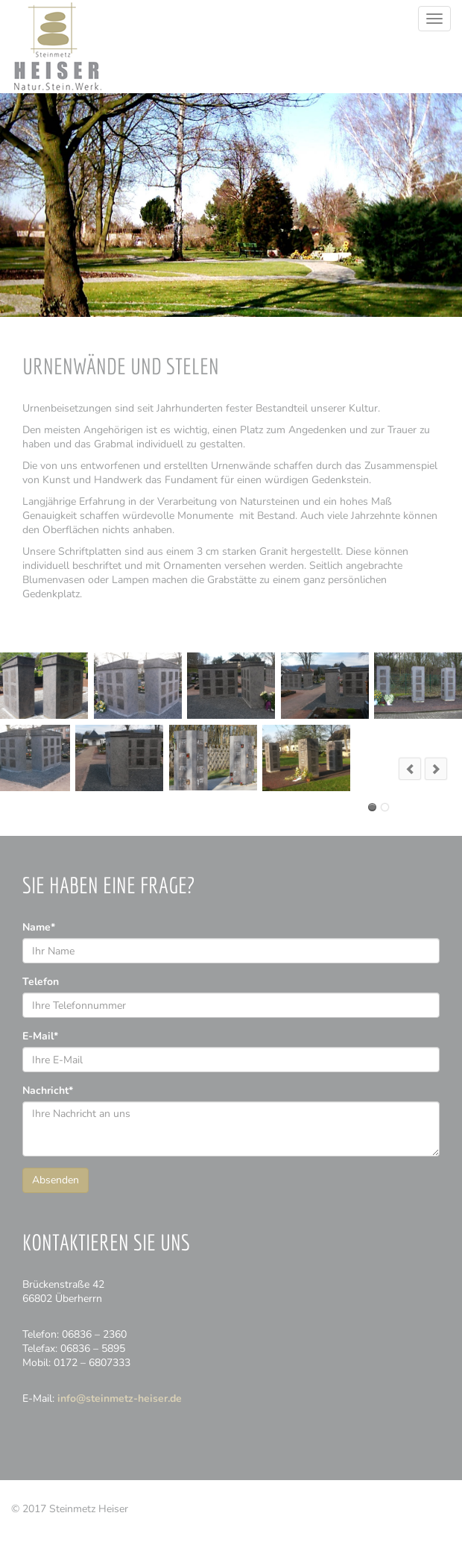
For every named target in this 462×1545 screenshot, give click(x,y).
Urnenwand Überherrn (372, 807)
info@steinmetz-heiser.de (119, 1398)
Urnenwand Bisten (385, 807)
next (436, 769)
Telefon (40, 982)
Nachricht (47, 1090)
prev (410, 769)
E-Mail (40, 1036)
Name (38, 927)
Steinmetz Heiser (57, 46)
